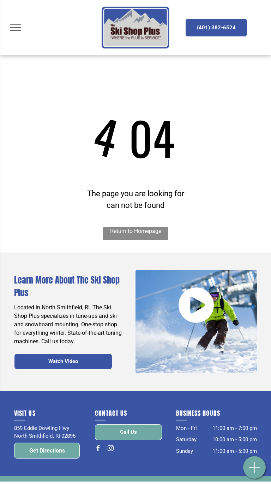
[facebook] (97, 449)
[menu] (15, 27)
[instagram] (110, 449)
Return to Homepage (135, 231)
